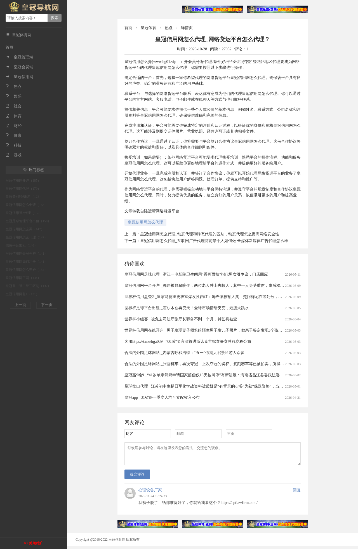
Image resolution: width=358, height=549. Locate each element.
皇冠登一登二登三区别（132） (28, 286)
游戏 (14, 155)
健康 (14, 135)
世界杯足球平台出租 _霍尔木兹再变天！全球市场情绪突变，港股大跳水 (186, 308)
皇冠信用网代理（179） (23, 189)
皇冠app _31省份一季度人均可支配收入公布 (162, 397)
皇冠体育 (148, 28)
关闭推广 (36, 543)
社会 (14, 106)
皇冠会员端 (19, 67)
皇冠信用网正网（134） (23, 278)
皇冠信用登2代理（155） (24, 213)
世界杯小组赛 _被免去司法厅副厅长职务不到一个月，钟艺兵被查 (180, 319)
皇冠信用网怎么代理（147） (27, 237)
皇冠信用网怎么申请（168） (27, 205)
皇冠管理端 (19, 57)
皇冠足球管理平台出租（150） (28, 221)
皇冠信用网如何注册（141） (27, 262)
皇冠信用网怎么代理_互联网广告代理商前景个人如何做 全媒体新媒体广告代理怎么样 (214, 241)
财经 (14, 126)
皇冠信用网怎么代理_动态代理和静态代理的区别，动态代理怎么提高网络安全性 (209, 234)
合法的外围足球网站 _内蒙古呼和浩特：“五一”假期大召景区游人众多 (184, 353)
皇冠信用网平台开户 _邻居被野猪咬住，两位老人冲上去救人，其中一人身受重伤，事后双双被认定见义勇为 (218, 285)
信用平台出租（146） (21, 245)
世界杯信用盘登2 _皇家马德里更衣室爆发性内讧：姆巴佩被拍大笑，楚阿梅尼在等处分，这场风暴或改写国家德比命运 (226, 297)
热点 (14, 87)
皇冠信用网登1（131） (22, 294)
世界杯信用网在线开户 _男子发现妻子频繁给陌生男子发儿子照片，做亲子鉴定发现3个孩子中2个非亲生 (214, 330)
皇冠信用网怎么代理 (145, 222)
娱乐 (14, 96)
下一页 (47, 305)
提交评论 (137, 477)
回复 (297, 493)
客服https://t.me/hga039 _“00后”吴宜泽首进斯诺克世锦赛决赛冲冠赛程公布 (187, 341)
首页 (9, 47)
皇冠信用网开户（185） (23, 180)
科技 (14, 145)
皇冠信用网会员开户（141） (27, 253)
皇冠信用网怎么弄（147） (25, 229)
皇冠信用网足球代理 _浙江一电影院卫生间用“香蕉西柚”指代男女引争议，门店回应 (196, 274)
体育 (14, 116)
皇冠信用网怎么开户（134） (27, 270)
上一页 (20, 305)
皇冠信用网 (19, 77)
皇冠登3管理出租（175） (24, 197)
